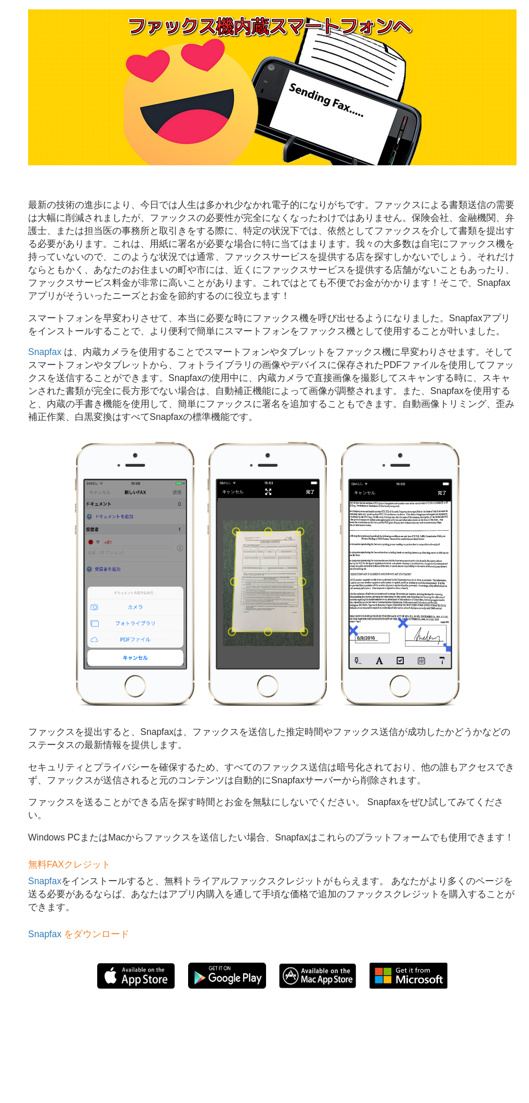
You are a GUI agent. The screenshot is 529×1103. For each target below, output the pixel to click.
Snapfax (44, 352)
